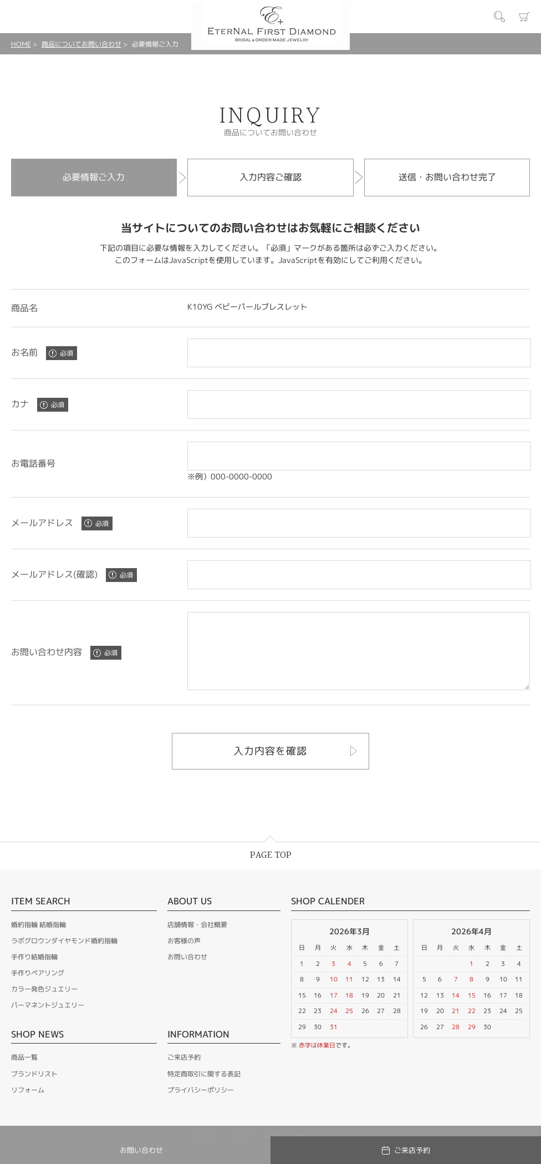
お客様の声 (184, 955)
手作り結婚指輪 (34, 971)
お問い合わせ (187, 971)
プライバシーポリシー (200, 1105)
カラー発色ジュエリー (44, 1004)
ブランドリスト (34, 1089)
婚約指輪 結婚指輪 (38, 939)
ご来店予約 (184, 1072)
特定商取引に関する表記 (204, 1089)
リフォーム (27, 1105)
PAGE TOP (271, 870)
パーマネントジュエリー (47, 1020)
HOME (21, 44)
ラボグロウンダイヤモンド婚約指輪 (64, 955)
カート (524, 16)
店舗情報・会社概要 (197, 939)
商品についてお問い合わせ (81, 44)
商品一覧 (24, 1072)
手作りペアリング (37, 988)
